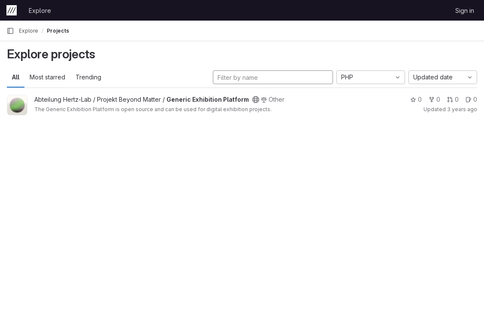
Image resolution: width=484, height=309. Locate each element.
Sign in (464, 10)
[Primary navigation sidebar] (10, 31)
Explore (40, 10)
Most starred (47, 77)
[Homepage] (11, 10)
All (15, 77)
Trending (88, 77)
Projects (58, 30)
